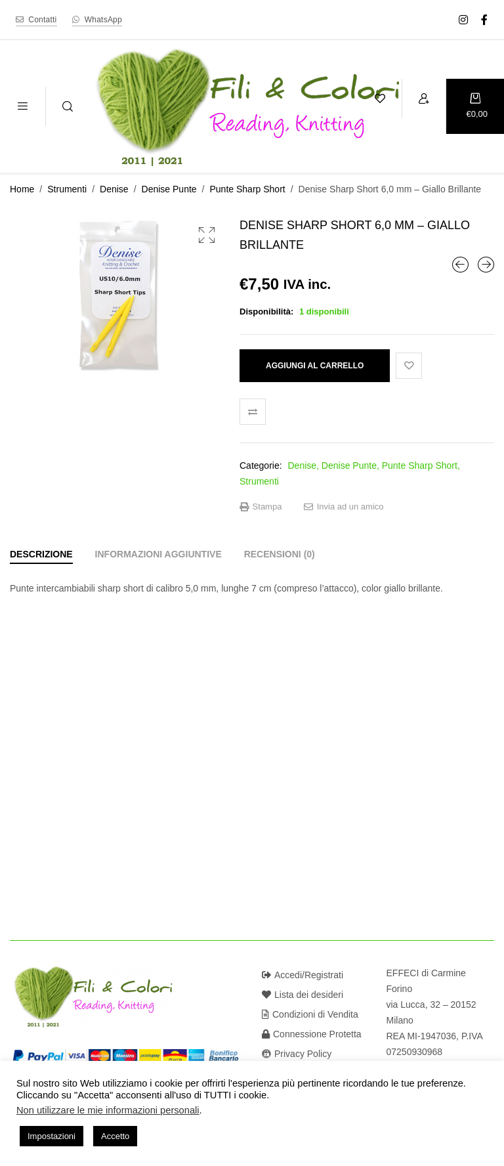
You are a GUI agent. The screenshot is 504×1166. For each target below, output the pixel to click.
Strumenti (67, 189)
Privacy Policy (296, 1054)
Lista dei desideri (302, 995)
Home (22, 189)
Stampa (261, 507)
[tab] (41, 554)
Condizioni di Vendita (310, 1014)
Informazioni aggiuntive (158, 554)
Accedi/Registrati (302, 975)
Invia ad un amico (344, 507)
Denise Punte (169, 189)
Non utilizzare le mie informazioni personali (108, 1110)
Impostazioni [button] (51, 1136)
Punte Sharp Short (247, 189)
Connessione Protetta (312, 1034)
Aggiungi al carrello (315, 365)
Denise (114, 189)
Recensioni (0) (279, 554)
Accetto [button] (115, 1136)
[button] (207, 235)
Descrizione (41, 554)
